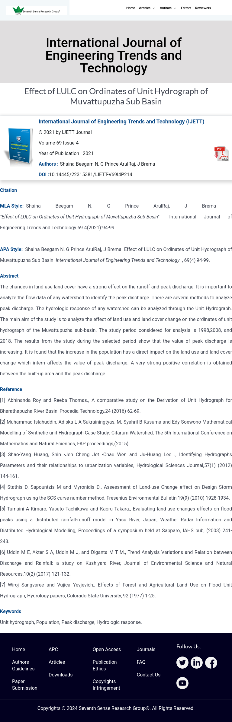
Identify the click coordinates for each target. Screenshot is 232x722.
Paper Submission (24, 685)
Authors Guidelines (23, 665)
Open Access (107, 649)
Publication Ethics (105, 665)
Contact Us (149, 675)
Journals (146, 649)
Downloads (60, 675)
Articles (57, 662)
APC (53, 649)
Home (18, 649)
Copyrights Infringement (106, 685)
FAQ (141, 662)
